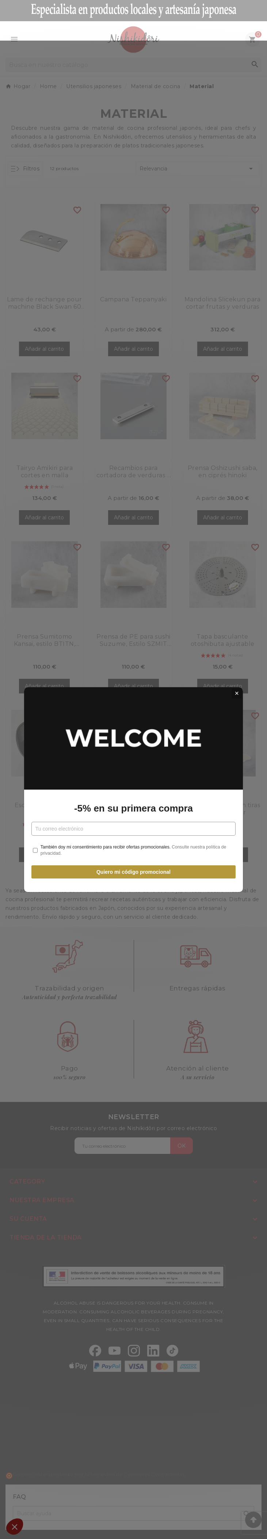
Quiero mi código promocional (133, 851)
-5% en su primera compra (133, 788)
